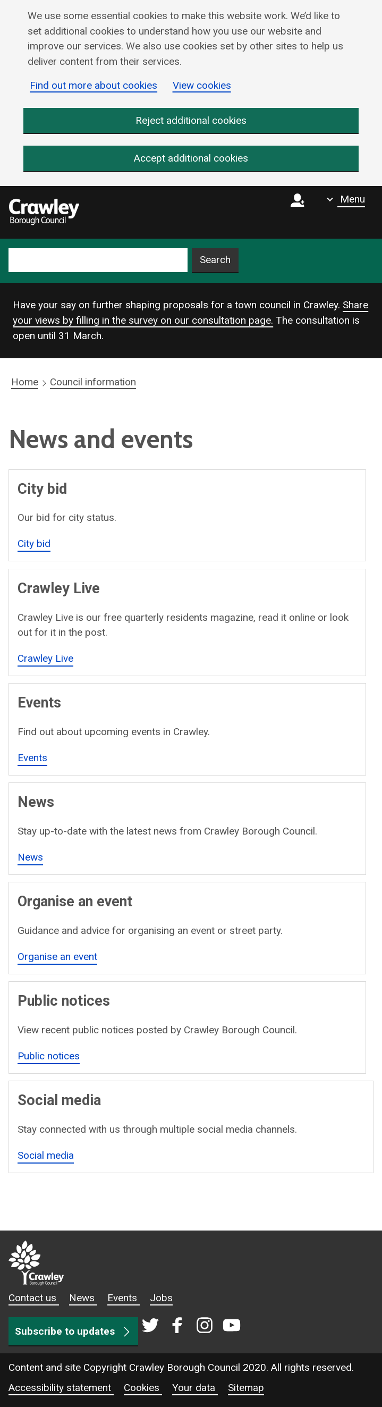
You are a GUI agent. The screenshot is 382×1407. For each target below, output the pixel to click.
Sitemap (246, 1387)
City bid (34, 543)
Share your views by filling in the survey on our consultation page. (190, 313)
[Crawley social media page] (191, 1326)
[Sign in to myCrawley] (300, 212)
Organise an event (57, 956)
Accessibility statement (61, 1387)
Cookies (143, 1387)
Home (24, 382)
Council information (93, 382)
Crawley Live (45, 658)
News (30, 857)
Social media (46, 1155)
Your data (195, 1387)
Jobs (161, 1298)
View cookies (202, 85)
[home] (44, 213)
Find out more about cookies (93, 85)
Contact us (34, 1298)
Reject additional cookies (191, 120)
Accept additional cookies (191, 159)
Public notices (49, 1056)
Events (32, 758)
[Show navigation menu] (345, 199)
